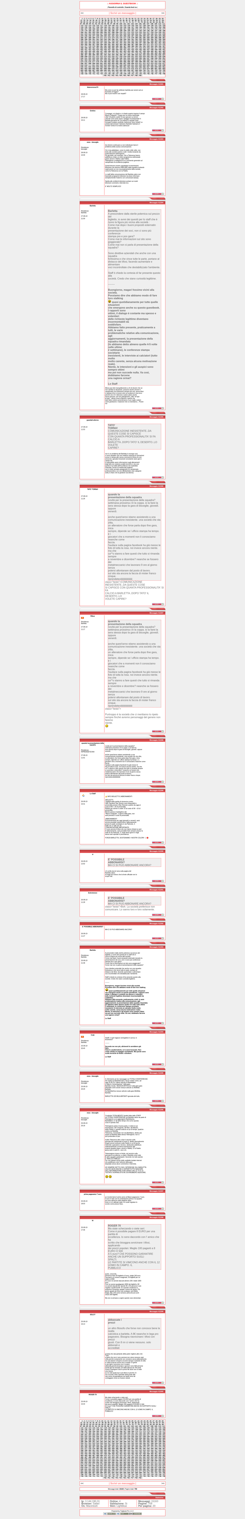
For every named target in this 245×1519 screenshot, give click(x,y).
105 (140, 24)
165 (117, 29)
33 (87, 20)
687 (93, 70)
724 (152, 72)
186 (113, 31)
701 (148, 70)
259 (140, 36)
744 (144, 74)
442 (82, 51)
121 (117, 25)
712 (105, 72)
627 (117, 65)
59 (81, 22)
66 (102, 22)
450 (113, 51)
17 (123, 19)
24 (144, 19)
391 (140, 46)
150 (144, 27)
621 (93, 65)
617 (164, 63)
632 (136, 65)
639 (164, 65)
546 (144, 58)
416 (152, 48)
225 (93, 34)
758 (136, 75)
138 (97, 27)
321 (125, 41)
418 (160, 48)
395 (156, 46)
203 (93, 32)
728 (82, 74)
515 (109, 56)
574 (82, 62)
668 (105, 69)
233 (125, 34)
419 (164, 48)
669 (109, 69)
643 (93, 67)
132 (160, 25)
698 (136, 70)
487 (86, 55)
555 (93, 60)
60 (84, 22)
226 (97, 34)
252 (113, 36)
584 (121, 62)
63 (93, 22)
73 (123, 22)
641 (86, 67)
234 (128, 34)
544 (136, 58)
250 (105, 36)
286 (160, 38)
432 (128, 50)
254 (121, 36)
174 (152, 29)
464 (82, 53)
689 (101, 70)
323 (132, 41)
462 (160, 51)
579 (101, 62)
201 (86, 32)
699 (140, 70)
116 (97, 25)
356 (90, 44)
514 (105, 56)
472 (113, 53)
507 (164, 55)
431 (125, 50)
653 (132, 67)
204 (97, 32)
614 (152, 63)
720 (136, 72)
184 (105, 31)
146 (128, 27)
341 (117, 43)
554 (90, 60)
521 (132, 56)
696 (128, 70)
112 (82, 25)
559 (109, 60)
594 (160, 62)
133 (164, 25)
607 (125, 63)
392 (144, 46)
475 (125, 53)
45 (123, 20)
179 (86, 31)
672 (121, 69)
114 (90, 25)
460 (152, 51)
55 (154, 20)
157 (86, 29)
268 (90, 38)
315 (101, 41)
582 (113, 62)
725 (156, 72)
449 (109, 51)
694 (121, 70)
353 (164, 43)
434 (136, 50)
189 (125, 31)
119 (109, 25)
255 (125, 36)
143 (117, 27)
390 (136, 46)
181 (93, 31)
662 (82, 69)
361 (109, 44)
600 (97, 63)
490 (97, 55)
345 (132, 43)
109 (155, 24)
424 (97, 50)
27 (153, 19)
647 (109, 67)
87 (81, 24)
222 (82, 34)
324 (136, 41)
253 (117, 36)
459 (148, 51)
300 (128, 39)
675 (132, 69)
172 (144, 29)
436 (144, 50)
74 (126, 22)
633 (140, 65)
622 (97, 65)
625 (109, 65)
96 (108, 24)
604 (113, 63)
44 (120, 20)
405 (109, 48)
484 (160, 53)
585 (125, 62)
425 (101, 50)
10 (102, 19)
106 (144, 24)
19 (129, 19)
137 (93, 27)
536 (105, 58)
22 (138, 19)
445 (93, 51)
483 (156, 53)
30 (162, 19)
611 (140, 63)
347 (140, 43)
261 (148, 36)
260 (144, 36)
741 (132, 74)
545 (140, 58)
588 (136, 62)
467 (93, 53)
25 (147, 19)
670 (113, 69)
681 (156, 69)
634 (144, 65)
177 (164, 29)
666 (97, 69)
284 (152, 38)
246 (90, 36)
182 (97, 31)
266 (82, 38)
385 (117, 46)
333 (86, 43)
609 (132, 63)
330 (160, 41)
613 (148, 63)
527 (156, 56)
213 (132, 32)
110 (159, 24)
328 (152, 41)
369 (140, 44)
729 (86, 74)
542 (128, 58)
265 (164, 36)
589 (140, 62)
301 (132, 39)
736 (113, 74)
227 (101, 34)
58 (163, 20)
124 (128, 25)
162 (105, 29)
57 (160, 20)
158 (90, 29)
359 (101, 44)
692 (113, 70)
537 (109, 58)
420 (82, 50)
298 (121, 39)
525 (148, 56)
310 (82, 41)
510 (90, 56)
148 (136, 27)
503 (148, 55)
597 (86, 63)
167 (125, 29)
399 (86, 48)
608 (128, 63)
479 (140, 53)
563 (125, 60)
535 (101, 58)
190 (128, 31)
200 (82, 32)
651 (125, 67)
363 (117, 44)
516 (113, 56)
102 (128, 24)
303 (140, 39)
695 (125, 70)
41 (111, 20)
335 (93, 43)
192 (136, 31)
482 (152, 53)
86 (163, 22)
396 (160, 46)
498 (128, 55)
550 (160, 58)
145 (125, 27)
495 (117, 55)
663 (86, 69)
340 (113, 43)
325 (140, 41)
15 (117, 19)
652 (128, 67)
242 (160, 34)
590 (144, 62)
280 (136, 38)
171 (140, 29)
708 (90, 72)
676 (136, 69)
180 (90, 31)
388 (128, 46)
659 (156, 67)
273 (109, 38)
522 (136, 56)
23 (141, 19)
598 (90, 63)
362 (113, 44)
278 (128, 38)
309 (164, 39)
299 (125, 39)
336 (97, 43)
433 (132, 50)
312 (90, 41)
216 (144, 32)
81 (148, 22)
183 (101, 31)
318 (113, 41)
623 (101, 65)
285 (156, 38)
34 (90, 20)
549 (156, 58)
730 (90, 74)
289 (86, 39)
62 (90, 22)
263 (156, 36)
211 (125, 32)
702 (152, 70)
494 (113, 55)
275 (117, 38)
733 (101, 74)
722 (144, 72)
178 (82, 31)
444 (90, 51)
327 (148, 41)
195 (148, 31)
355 (86, 44)
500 (136, 55)
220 (160, 32)
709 (93, 72)
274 (113, 38)
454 (128, 51)
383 (109, 46)
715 (117, 72)
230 (113, 34)
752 (112, 75)
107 (148, 24)
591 (148, 62)
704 (160, 70)
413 (140, 48)
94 (102, 24)
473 (117, 53)
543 (132, 58)
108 (152, 24)
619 (86, 65)
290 (90, 39)
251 (109, 36)
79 (142, 22)
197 (156, 31)
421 (86, 50)
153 (156, 27)
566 (136, 60)
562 (121, 60)
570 (152, 60)
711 (101, 72)
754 (120, 75)
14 (114, 19)
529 (164, 56)
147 (132, 27)
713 (109, 72)
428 (113, 50)
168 (128, 29)
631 (132, 65)
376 (82, 46)
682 (160, 69)
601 (101, 63)
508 (82, 56)
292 (97, 39)
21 (135, 19)
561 (117, 60)
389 (132, 46)
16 (120, 19)
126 (136, 25)
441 (164, 50)
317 (109, 41)
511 (93, 56)
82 (151, 22)
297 (117, 39)
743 (140, 74)
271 (101, 38)
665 (93, 69)
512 (97, 56)
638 (160, 65)
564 (128, 60)
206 (105, 32)
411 (132, 48)
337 (101, 43)
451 (117, 51)
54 (151, 20)
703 (156, 70)
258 (136, 36)
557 (101, 60)
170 (136, 29)
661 (164, 67)
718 (128, 72)
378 (90, 46)
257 (132, 36)
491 (101, 55)
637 (156, 65)
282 (144, 38)
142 (113, 27)
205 (101, 32)
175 (156, 29)
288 (82, 39)
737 (117, 74)
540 (121, 58)
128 (144, 25)
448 (105, 51)
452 (121, 51)
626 (113, 65)
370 (144, 44)
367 (132, 44)
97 (111, 24)
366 (128, 44)
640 (82, 67)
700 (144, 70)
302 (136, 39)
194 (144, 31)
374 (160, 44)
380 (97, 46)
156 (82, 29)
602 (105, 63)
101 (124, 24)
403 (101, 48)
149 (140, 27)
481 (148, 53)
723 (148, 72)
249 (101, 36)
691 (109, 70)
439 (156, 50)
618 (82, 65)
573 (164, 60)
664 (90, 69)
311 (86, 41)
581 (109, 62)
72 (120, 22)
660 (160, 67)
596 (82, 63)
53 (148, 20)
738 (121, 74)
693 (117, 70)
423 (93, 50)
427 (109, 50)
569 (148, 60)
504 (152, 55)
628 (121, 65)
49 (136, 20)
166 (121, 29)
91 (93, 24)
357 (93, 44)
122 (121, 25)
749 (164, 74)
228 (105, 34)
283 (148, 38)
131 (156, 25)
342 (121, 43)
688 (97, 70)
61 (87, 22)
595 (164, 62)
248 (97, 36)
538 (113, 58)
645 (101, 67)
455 (132, 51)
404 (105, 48)
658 (152, 67)
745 (148, 74)
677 (140, 69)
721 (140, 72)
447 (101, 51)
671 (117, 69)
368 (136, 44)
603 (109, 63)
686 (90, 70)
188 (121, 31)
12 (108, 19)
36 (96, 20)
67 (105, 22)
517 (117, 56)
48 (133, 20)
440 (160, 50)
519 (125, 56)
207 (109, 32)
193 (140, 31)
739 (125, 74)
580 (105, 62)
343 (125, 43)
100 (120, 24)
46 (126, 20)
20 (132, 19)
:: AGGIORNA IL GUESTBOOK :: (122, 3)
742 (136, 74)
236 (136, 34)
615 (156, 63)
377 (86, 46)
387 (125, 46)
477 (132, 53)
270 (97, 38)
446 (97, 51)
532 (90, 58)
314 (97, 41)
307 (156, 39)
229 (109, 34)
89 (87, 24)
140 (105, 27)
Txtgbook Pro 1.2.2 (127, 1511)
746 (152, 74)
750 (105, 75)
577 (93, 62)
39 (105, 20)
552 (82, 60)
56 (157, 20)
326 (144, 41)
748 (160, 74)
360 (105, 44)
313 (93, 41)
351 (156, 43)
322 (128, 41)
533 (93, 58)
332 (82, 43)
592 (152, 62)
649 (117, 67)
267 (86, 38)
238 (144, 34)
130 (152, 25)
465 (86, 53)
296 (113, 39)
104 (136, 24)
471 (109, 53)
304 (144, 39)
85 (160, 22)
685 (86, 70)
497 (125, 55)
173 (148, 29)
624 (105, 65)
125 (132, 25)
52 (145, 20)
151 (148, 27)
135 (86, 27)
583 (117, 62)
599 (93, 63)
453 (125, 51)
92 (96, 24)
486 (82, 55)
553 (86, 60)
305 (148, 39)
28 (156, 19)
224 (90, 34)
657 (148, 67)
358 (97, 44)
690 (105, 70)
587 (132, 62)
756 (128, 75)
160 (97, 29)
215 (140, 32)
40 (108, 20)
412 (136, 48)
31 (81, 20)
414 (144, 48)
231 (117, 34)
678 (144, 69)
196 (152, 31)
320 (121, 41)
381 (101, 46)
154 (160, 27)
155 (164, 27)
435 (140, 50)
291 (93, 39)
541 (125, 58)
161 (101, 29)
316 (105, 41)
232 (121, 34)
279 (132, 38)
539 (117, 58)
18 (126, 19)
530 (82, 58)
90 (90, 24)
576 (90, 62)
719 (132, 72)
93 (99, 24)
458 (144, 51)
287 (164, 38)
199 (164, 31)
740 (128, 74)
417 (156, 48)
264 (160, 36)
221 (164, 32)
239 (148, 34)
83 (154, 22)
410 (128, 48)
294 (105, 39)
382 (105, 46)
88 (84, 24)
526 (152, 56)
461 (156, 51)
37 (99, 20)
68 (108, 22)
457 (140, 51)
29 (160, 19)
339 (109, 43)
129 (148, 25)
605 (117, 63)
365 (125, 44)
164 (113, 29)
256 (128, 36)
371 (148, 44)
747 (156, 74)
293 (101, 39)
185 (109, 31)
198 (160, 31)
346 (136, 43)
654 (136, 67)
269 (93, 38)
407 (117, 48)
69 (111, 22)
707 (86, 72)
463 (164, 51)
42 (114, 20)
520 (128, 56)
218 (152, 32)
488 (90, 55)
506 (160, 55)
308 (160, 39)
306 (152, 39)
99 (117, 24)
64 (96, 22)
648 (113, 67)
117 (101, 25)
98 (114, 24)
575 (86, 62)
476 (128, 53)
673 (125, 69)
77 (136, 22)
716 (121, 72)
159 (93, 29)
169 (132, 29)
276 (121, 38)
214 (136, 32)
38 (102, 20)
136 (90, 27)
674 (128, 69)
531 (86, 58)
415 (148, 48)
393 (148, 46)
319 (117, 41)
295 (109, 39)
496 (121, 55)
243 (164, 34)
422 (90, 50)
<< (82, 13)
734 (105, 74)
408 (121, 48)
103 (132, 24)
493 (109, 55)
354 (82, 44)
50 (139, 20)
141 (109, 27)
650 (121, 67)
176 (160, 29)
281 (140, 38)
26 (150, 19)
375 (164, 44)
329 (156, 41)
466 (90, 53)
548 (152, 58)
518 (121, 56)
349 (148, 43)
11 (105, 19)
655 (140, 67)
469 (101, 53)
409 (125, 48)
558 (105, 60)
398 (82, 48)
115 (93, 25)
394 (152, 46)
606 (121, 63)
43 (117, 20)
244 (82, 36)
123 (125, 25)
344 (128, 43)
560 (113, 60)
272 (105, 38)
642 (90, 67)
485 (164, 53)
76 (133, 22)
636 (152, 65)
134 (82, 27)
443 (86, 51)
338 (105, 43)
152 (152, 27)
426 (105, 50)
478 (136, 53)
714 (113, 72)
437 (148, 50)
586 (128, 62)
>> (162, 13)
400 (90, 48)
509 (86, 56)
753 (116, 75)
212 (128, 32)
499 (132, 55)
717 (125, 72)
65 (99, 22)
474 (121, 53)
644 (97, 67)
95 (105, 24)
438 (152, 50)
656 (144, 67)
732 (97, 74)
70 (114, 22)
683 (164, 69)
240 (152, 34)
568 (144, 60)
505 (156, 55)
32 (84, 20)
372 (152, 44)
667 (101, 69)
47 (129, 20)
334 (90, 43)
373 (156, 44)
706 (82, 72)
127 (140, 25)
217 (148, 32)
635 (148, 65)
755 (124, 75)
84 (157, 22)
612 (144, 63)
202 (90, 32)
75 (129, 22)
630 (128, 65)
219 (156, 32)
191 (132, 31)
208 (113, 32)
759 (140, 75)
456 (136, 51)
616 (160, 63)
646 (105, 67)
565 (132, 60)
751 (109, 75)
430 (121, 50)
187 (117, 31)
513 (101, 56)
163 (109, 29)
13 (111, 19)
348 (144, 43)
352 (160, 43)
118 (105, 25)
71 (117, 22)
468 (97, 53)
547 (148, 58)
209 (117, 32)
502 (144, 55)
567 (140, 60)
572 (160, 60)
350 (152, 43)
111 (163, 24)
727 (164, 72)
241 (156, 34)
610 (136, 63)
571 (156, 60)
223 (86, 34)
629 (125, 65)
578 (97, 62)
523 (140, 56)
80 (145, 22)
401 (93, 48)
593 (156, 62)
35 (93, 20)
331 (164, 41)
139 (101, 27)
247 (93, 36)
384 (113, 46)
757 (132, 75)
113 (86, 25)
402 (97, 48)
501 (140, 55)
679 (148, 69)
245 (86, 36)
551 (164, 58)
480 (144, 53)
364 (121, 44)
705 (164, 70)
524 (144, 56)
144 (121, 27)
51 (142, 20)
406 (113, 48)
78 (139, 22)
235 (132, 34)
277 (125, 38)
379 (93, 46)
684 (82, 70)
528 (160, 56)
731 (93, 74)
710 (97, 72)
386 (121, 46)
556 (97, 60)
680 (152, 69)
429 (117, 50)
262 (152, 36)
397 (164, 46)
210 (121, 32)
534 (97, 58)
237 (140, 34)
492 (105, 55)
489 (93, 55)
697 (132, 70)
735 (109, 74)
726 (160, 72)
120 (113, 25)
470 (105, 53)
